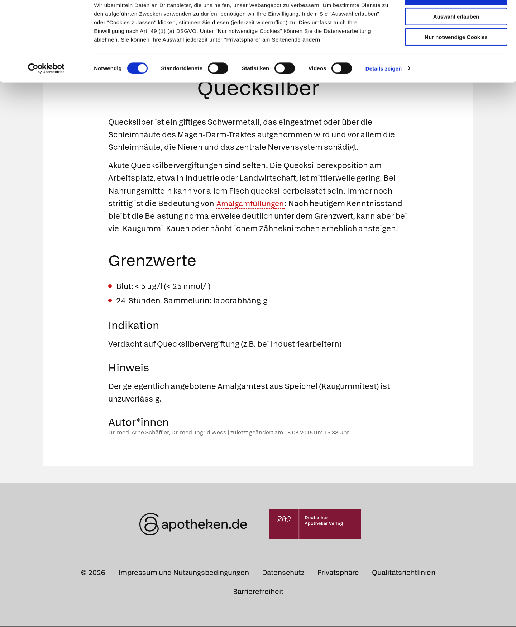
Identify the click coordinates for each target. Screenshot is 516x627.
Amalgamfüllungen (251, 204)
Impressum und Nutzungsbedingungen (183, 573)
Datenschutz (283, 573)
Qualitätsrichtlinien (403, 573)
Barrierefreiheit (258, 592)
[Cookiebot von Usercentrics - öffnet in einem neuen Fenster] (46, 89)
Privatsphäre (338, 573)
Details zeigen (384, 89)
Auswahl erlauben (456, 38)
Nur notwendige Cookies (456, 58)
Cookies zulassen (456, 17)
